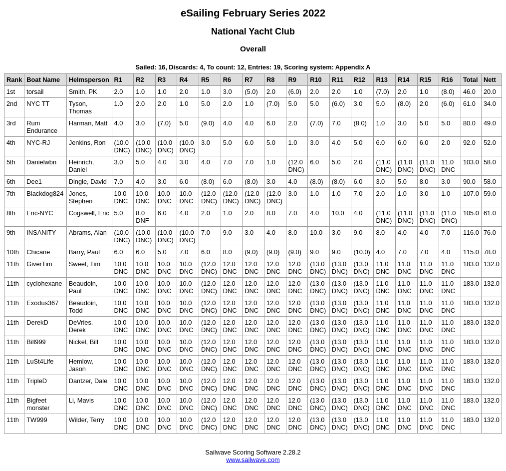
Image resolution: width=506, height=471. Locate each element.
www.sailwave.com (252, 460)
